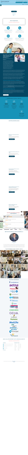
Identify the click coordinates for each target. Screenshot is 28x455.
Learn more (12, 156)
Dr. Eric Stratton (14, 242)
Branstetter (12, 62)
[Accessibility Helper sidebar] (0, 5)
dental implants (11, 65)
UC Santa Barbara (17, 244)
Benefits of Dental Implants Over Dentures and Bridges (13, 204)
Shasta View (11, 63)
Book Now (14, 11)
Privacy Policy (14, 361)
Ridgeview (9, 63)
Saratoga (6, 63)
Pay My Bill (25, 2)
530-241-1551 (5, 347)
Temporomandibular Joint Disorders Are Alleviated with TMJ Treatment (14, 187)
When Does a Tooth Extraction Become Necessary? (14, 134)
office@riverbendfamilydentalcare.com (8, 345)
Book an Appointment (19, 2)
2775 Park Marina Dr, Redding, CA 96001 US (8, 344)
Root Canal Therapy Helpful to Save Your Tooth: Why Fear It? (14, 169)
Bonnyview (4, 63)
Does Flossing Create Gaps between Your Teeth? (14, 152)
